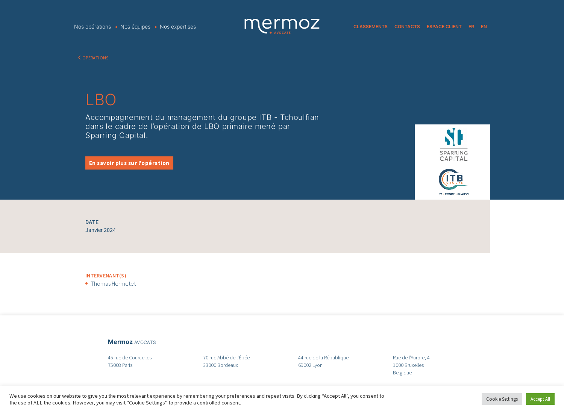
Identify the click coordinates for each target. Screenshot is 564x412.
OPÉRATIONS (95, 58)
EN (484, 26)
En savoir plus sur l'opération (129, 163)
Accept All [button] (540, 399)
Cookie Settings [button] (502, 399)
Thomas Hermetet (113, 283)
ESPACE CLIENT (444, 26)
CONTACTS (407, 26)
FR (471, 26)
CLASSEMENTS (370, 26)
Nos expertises (178, 26)
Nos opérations (92, 26)
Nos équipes (135, 26)
